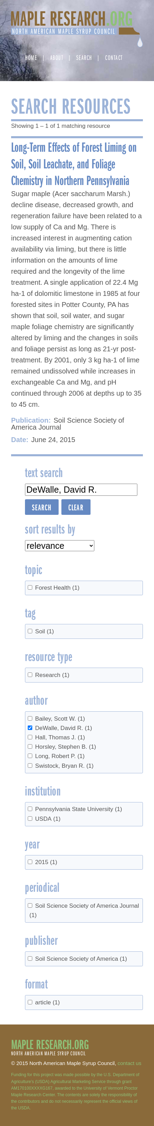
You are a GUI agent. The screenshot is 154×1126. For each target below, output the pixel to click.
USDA (47, 819)
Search (84, 57)
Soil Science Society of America (81, 959)
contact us (129, 1063)
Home (31, 57)
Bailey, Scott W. (60, 718)
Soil (44, 631)
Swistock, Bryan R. (64, 766)
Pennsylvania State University (78, 809)
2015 (46, 862)
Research (52, 675)
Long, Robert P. (60, 756)
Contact (114, 57)
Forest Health (57, 587)
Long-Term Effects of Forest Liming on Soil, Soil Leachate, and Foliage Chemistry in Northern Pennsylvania (74, 163)
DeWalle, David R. (63, 728)
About (56, 57)
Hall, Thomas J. (60, 737)
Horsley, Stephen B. (65, 747)
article (47, 1002)
